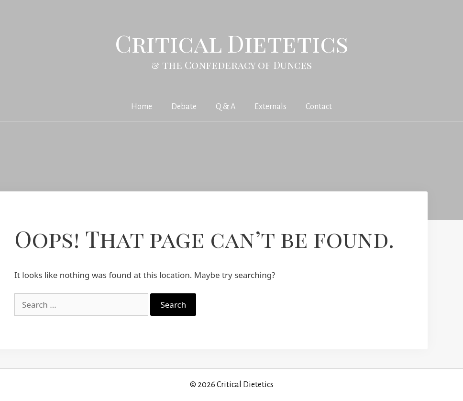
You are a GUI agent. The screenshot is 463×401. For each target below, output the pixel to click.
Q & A (225, 106)
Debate (184, 106)
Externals (270, 106)
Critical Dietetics (232, 43)
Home (141, 106)
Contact (319, 106)
